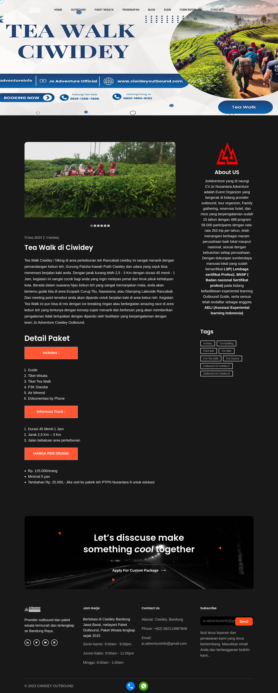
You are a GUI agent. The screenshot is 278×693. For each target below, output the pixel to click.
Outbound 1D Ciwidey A (216, 366)
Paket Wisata (104, 10)
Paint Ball (208, 350)
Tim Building (226, 343)
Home (58, 10)
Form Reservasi (191, 10)
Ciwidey (52, 237)
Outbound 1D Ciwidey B (216, 373)
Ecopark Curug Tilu (81, 291)
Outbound (78, 10)
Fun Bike (226, 350)
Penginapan (130, 10)
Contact (217, 10)
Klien (167, 10)
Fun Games (232, 358)
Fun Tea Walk (210, 358)
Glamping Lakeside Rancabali (149, 291)
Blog (151, 10)
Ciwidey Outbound (69, 322)
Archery (207, 343)
